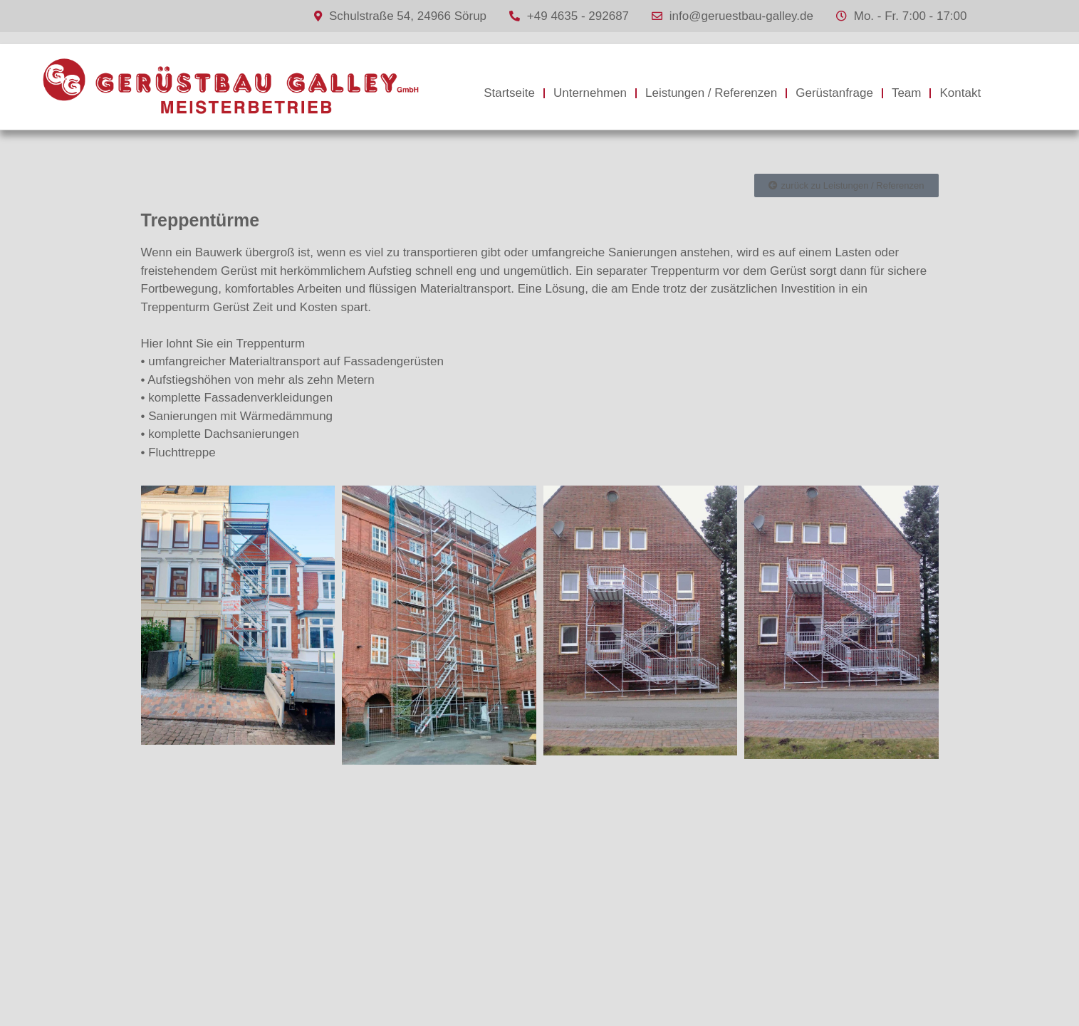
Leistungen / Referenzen (711, 93)
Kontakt (960, 93)
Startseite (509, 93)
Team (907, 93)
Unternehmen (590, 93)
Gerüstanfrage (834, 93)
